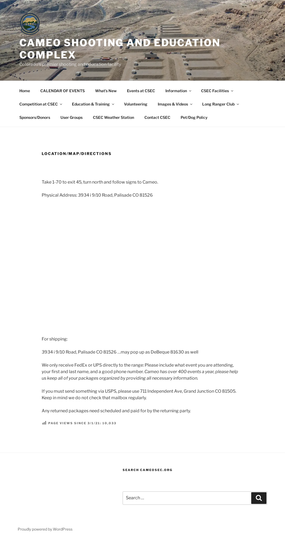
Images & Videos (175, 104)
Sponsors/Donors (34, 117)
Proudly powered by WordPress (45, 529)
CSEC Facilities (217, 90)
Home (24, 90)
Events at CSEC (141, 90)
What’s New (106, 90)
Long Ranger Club (221, 104)
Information (178, 90)
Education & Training (93, 104)
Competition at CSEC (41, 104)
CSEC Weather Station (113, 117)
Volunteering (135, 104)
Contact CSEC (157, 117)
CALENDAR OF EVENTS (62, 90)
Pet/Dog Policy (194, 117)
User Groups (71, 117)
